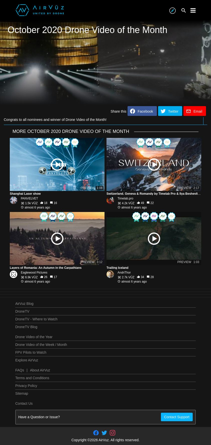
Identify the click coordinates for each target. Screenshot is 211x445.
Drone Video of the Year (33, 337)
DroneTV (22, 311)
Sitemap (21, 393)
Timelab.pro (125, 198)
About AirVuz (40, 370)
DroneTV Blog (26, 327)
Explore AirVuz (26, 360)
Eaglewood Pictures (34, 272)
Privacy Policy (26, 386)
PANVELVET (29, 198)
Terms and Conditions (32, 378)
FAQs (19, 370)
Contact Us (24, 403)
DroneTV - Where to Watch (36, 319)
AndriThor (124, 272)
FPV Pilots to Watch (30, 352)
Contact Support (176, 417)
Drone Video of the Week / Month (41, 345)
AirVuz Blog (24, 304)
